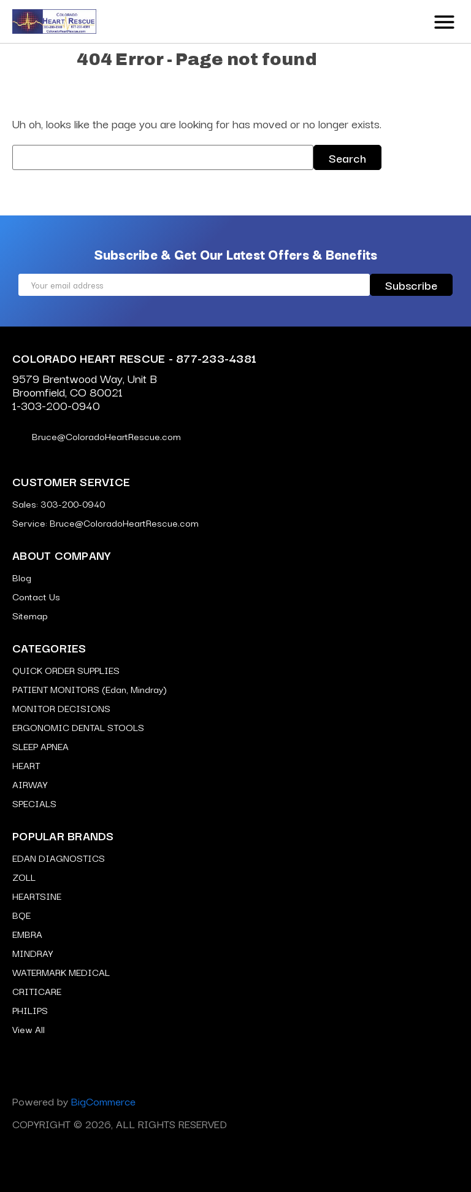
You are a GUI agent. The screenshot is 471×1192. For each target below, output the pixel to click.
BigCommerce (103, 1101)
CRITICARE (36, 990)
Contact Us (36, 596)
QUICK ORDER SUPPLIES (66, 669)
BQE (21, 914)
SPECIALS (34, 802)
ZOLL (24, 876)
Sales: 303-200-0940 (58, 503)
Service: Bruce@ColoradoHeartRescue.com (105, 522)
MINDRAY (32, 952)
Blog (21, 577)
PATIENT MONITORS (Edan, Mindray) (89, 688)
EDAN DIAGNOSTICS (58, 857)
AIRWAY (29, 783)
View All (28, 1028)
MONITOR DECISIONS (61, 707)
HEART (26, 764)
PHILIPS (30, 1009)
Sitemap (30, 615)
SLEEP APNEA (40, 745)
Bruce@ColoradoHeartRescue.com (96, 435)
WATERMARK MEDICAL (61, 971)
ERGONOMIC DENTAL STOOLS (78, 726)
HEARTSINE (36, 895)
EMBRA (27, 933)
